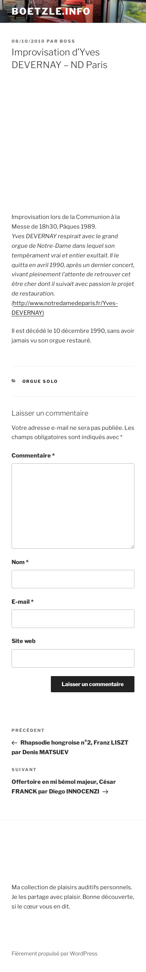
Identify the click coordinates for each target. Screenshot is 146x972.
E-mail (23, 601)
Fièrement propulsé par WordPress (54, 953)
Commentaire (33, 455)
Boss (68, 41)
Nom (20, 562)
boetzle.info (51, 11)
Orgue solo (40, 381)
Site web (23, 641)
